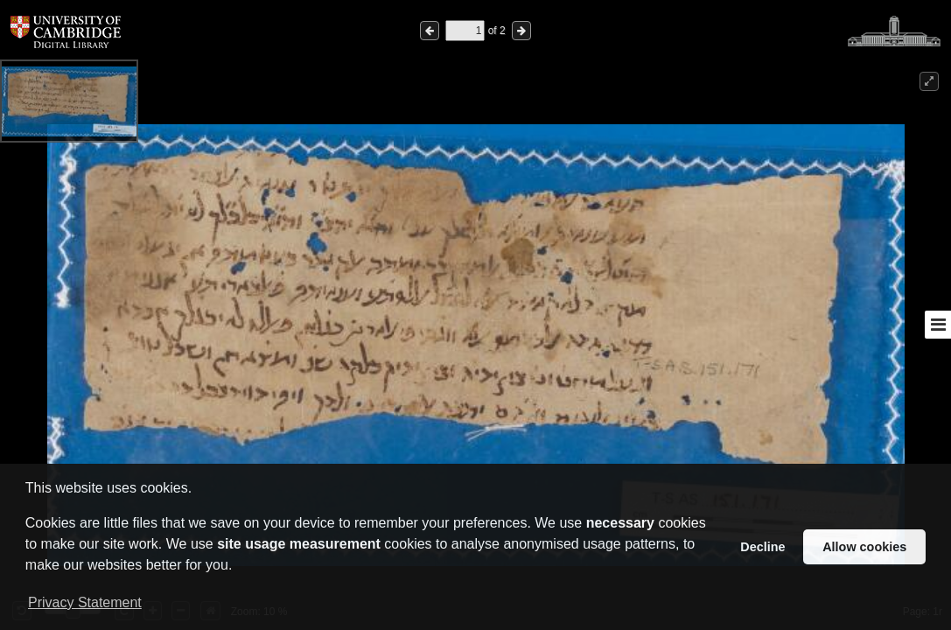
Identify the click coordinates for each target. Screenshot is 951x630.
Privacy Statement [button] (85, 602)
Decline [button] (762, 547)
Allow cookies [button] (864, 547)
